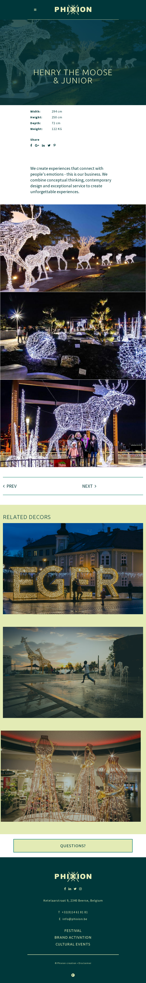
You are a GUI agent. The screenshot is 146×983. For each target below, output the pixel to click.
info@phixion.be (74, 919)
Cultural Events (73, 944)
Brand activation (73, 937)
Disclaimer (85, 963)
